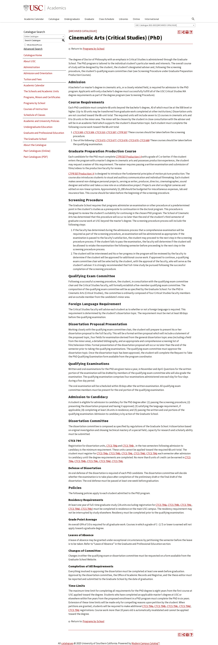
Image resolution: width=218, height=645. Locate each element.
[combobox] (165, 25)
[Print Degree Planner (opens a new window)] (179, 32)
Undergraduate (72, 18)
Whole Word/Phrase (34, 45)
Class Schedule (106, 18)
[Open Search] (193, 19)
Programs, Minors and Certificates (42, 97)
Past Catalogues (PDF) (36, 156)
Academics (56, 8)
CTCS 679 (133, 140)
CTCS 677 (111, 140)
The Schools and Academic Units (41, 91)
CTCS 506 (89, 132)
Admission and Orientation (38, 73)
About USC (30, 61)
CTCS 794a (111, 445)
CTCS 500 (78, 132)
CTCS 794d (139, 453)
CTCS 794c (127, 453)
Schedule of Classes (34, 115)
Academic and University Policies (41, 121)
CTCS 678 (122, 140)
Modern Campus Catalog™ (146, 643)
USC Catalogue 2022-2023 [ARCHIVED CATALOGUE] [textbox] (156, 25)
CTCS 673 (100, 140)
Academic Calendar (34, 18)
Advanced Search (33, 49)
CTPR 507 (122, 132)
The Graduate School (35, 139)
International (152, 18)
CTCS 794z (151, 453)
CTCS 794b (128, 445)
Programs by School (34, 103)
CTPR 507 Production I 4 (129, 156)
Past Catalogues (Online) (37, 151)
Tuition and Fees (33, 79)
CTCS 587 (111, 132)
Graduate (89, 18)
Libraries (123, 18)
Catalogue (54, 18)
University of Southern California (33, 8)
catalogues (67, 643)
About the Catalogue (35, 145)
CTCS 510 (100, 132)
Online (136, 18)
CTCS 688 (144, 140)
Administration (32, 67)
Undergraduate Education (38, 127)
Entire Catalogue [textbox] (31, 36)
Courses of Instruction (36, 109)
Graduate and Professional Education (44, 133)
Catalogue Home (33, 55)
